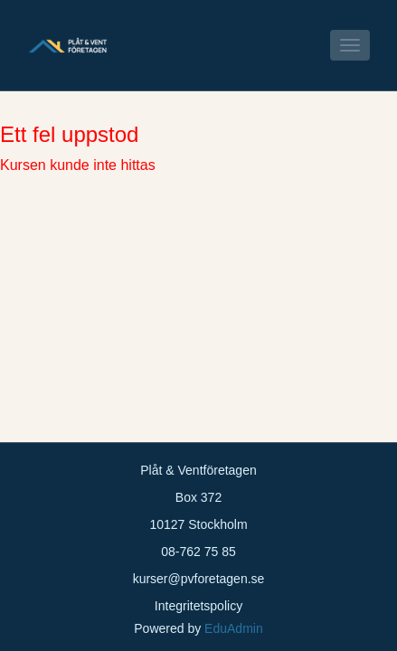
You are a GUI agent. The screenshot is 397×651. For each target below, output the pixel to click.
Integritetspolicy (198, 606)
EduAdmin (233, 628)
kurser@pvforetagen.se (199, 578)
